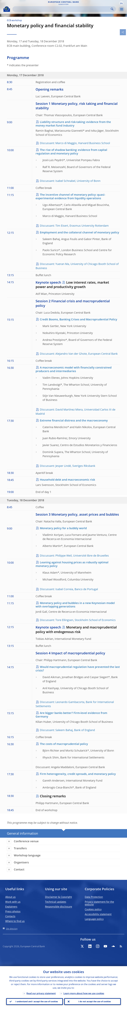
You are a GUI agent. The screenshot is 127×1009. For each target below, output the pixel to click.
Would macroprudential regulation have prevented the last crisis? (78, 668)
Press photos (12, 911)
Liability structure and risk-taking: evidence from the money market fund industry (73, 123)
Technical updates (55, 901)
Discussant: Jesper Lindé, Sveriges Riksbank (67, 466)
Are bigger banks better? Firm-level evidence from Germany (71, 714)
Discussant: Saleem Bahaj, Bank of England (67, 730)
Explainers (11, 906)
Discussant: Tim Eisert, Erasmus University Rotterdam (74, 225)
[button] (121, 3)
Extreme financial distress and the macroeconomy (74, 420)
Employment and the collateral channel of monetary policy (79, 232)
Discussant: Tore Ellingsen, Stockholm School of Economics (78, 620)
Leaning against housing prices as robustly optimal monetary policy (72, 564)
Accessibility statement (98, 914)
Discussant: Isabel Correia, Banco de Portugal (69, 589)
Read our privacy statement (41, 993)
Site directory (11, 928)
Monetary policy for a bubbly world (63, 528)
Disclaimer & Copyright (58, 897)
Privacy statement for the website (99, 903)
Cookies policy (93, 909)
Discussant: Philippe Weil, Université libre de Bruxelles (74, 555)
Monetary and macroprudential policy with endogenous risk (76, 629)
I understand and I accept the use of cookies (36, 1001)
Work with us (12, 901)
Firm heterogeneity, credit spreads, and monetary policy (78, 774)
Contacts (10, 916)
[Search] (62, 9)
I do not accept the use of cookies (94, 1001)
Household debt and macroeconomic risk (67, 479)
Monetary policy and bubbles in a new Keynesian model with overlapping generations (75, 604)
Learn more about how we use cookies (83, 993)
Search (112, 9)
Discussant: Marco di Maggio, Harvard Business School (75, 143)
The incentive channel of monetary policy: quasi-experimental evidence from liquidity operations (70, 196)
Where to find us (15, 921)
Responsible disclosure (58, 906)
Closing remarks (53, 796)
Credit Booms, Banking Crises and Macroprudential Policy (78, 319)
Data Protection (94, 897)
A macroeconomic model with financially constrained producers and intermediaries (73, 369)
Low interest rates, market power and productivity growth (72, 284)
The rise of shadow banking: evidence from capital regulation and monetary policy (71, 151)
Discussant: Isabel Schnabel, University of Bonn (70, 181)
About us (10, 897)
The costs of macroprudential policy (64, 744)
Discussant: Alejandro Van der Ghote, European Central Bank (79, 354)
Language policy (94, 919)
